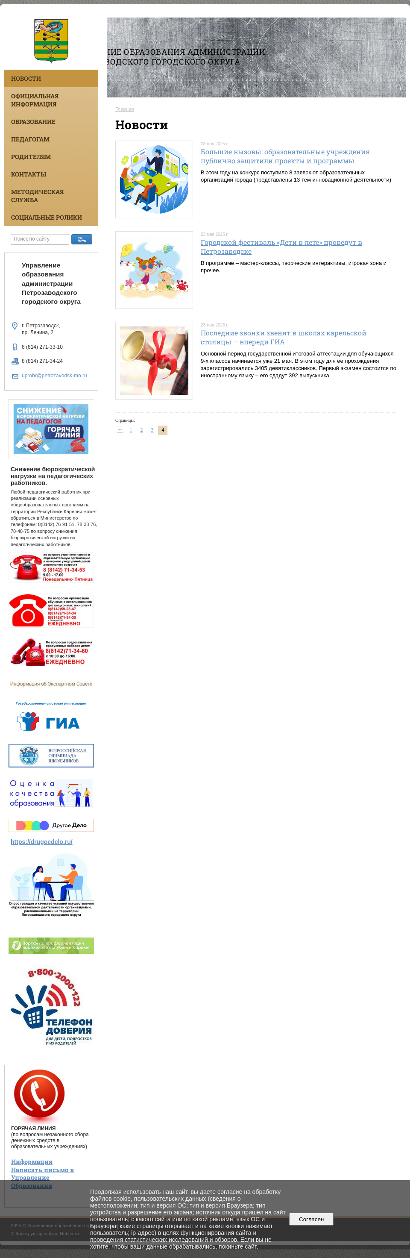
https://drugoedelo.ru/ (42, 841)
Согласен (311, 1219)
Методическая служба (37, 196)
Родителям (31, 157)
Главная (124, 109)
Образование (33, 122)
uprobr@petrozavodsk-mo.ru (54, 376)
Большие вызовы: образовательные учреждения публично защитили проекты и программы (285, 156)
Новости (26, 78)
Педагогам (30, 139)
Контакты (28, 174)
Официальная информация (35, 100)
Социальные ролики (46, 217)
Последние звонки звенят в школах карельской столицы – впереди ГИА (283, 337)
